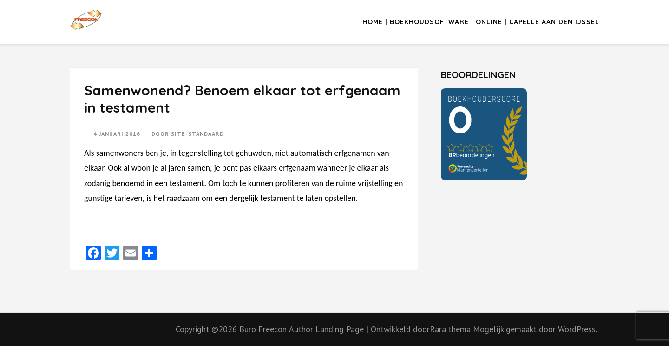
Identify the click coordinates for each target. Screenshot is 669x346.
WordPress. (577, 329)
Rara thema (451, 329)
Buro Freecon (263, 329)
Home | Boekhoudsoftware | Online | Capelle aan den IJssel (480, 22)
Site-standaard (197, 133)
